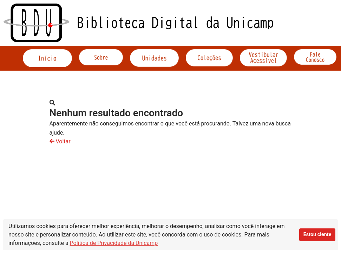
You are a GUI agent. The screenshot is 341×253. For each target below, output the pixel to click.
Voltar (60, 141)
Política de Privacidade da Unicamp (114, 243)
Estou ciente (317, 235)
